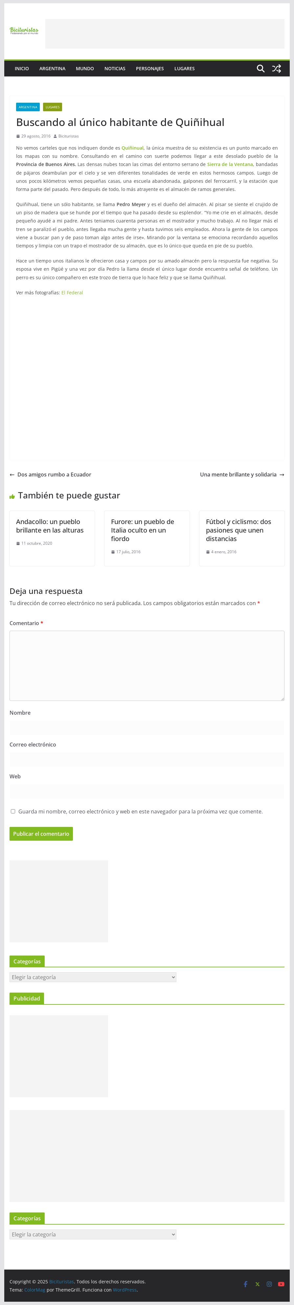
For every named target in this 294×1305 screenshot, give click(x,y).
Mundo (85, 68)
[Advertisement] (164, 34)
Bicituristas (68, 136)
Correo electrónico (33, 744)
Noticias (114, 68)
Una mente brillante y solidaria (242, 474)
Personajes (150, 68)
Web (15, 776)
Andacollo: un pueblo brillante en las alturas (50, 526)
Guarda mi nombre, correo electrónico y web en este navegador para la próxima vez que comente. (140, 811)
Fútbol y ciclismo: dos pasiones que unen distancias (238, 530)
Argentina (52, 68)
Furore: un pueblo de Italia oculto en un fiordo (142, 530)
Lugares (184, 68)
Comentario (26, 623)
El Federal (72, 292)
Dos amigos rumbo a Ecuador (50, 474)
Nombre (20, 712)
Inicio (22, 68)
